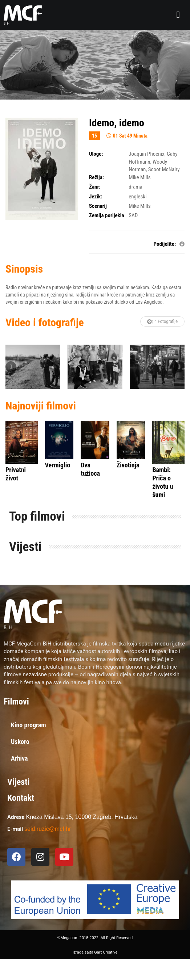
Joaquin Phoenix (146, 154)
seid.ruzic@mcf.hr (47, 829)
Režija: (96, 177)
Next (179, 366)
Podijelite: (165, 244)
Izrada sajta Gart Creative (95, 952)
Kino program (28, 725)
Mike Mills (139, 177)
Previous (10, 366)
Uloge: (96, 154)
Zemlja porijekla (106, 215)
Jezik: (95, 196)
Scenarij (98, 206)
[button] (178, 15)
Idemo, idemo (116, 123)
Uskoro (20, 741)
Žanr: (94, 187)
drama (135, 187)
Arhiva (19, 758)
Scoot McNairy (164, 169)
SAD (133, 215)
